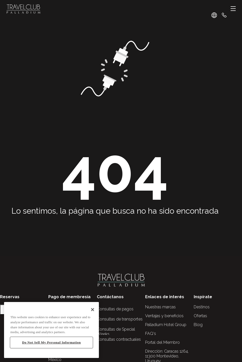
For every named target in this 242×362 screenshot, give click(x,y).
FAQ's (150, 333)
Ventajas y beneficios (164, 315)
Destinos (202, 307)
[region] (51, 330)
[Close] (92, 309)
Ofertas (200, 315)
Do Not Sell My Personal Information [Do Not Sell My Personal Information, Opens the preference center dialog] (51, 342)
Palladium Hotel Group (165, 324)
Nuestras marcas (160, 307)
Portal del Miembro (162, 342)
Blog (198, 324)
